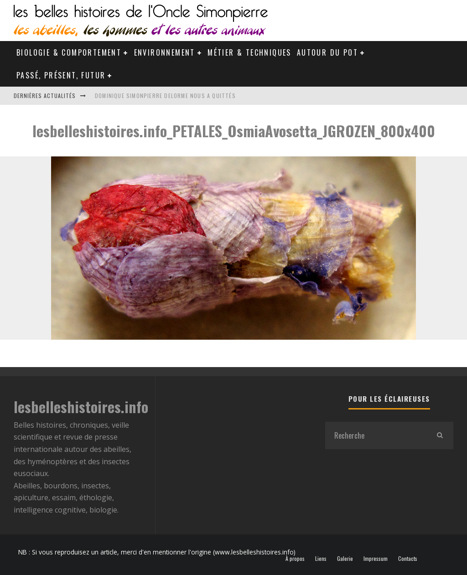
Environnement (164, 52)
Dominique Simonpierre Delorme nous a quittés (165, 95)
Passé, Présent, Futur (60, 75)
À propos (295, 558)
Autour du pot (327, 52)
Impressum (375, 558)
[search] (439, 435)
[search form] (375, 435)
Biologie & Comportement (68, 52)
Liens (321, 558)
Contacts (407, 558)
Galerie (345, 558)
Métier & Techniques (249, 52)
